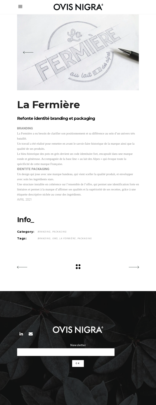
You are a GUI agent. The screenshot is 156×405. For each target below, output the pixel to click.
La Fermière (68, 238)
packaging (85, 238)
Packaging (59, 232)
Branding (44, 232)
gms (55, 238)
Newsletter (78, 345)
